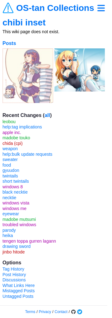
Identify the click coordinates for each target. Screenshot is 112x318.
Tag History (13, 268)
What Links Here (18, 285)
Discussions (14, 279)
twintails (10, 175)
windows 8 (12, 186)
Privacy (45, 312)
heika (7, 235)
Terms (30, 312)
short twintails (15, 181)
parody (9, 230)
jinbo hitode (13, 251)
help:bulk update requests (27, 154)
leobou (9, 121)
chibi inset (23, 22)
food (6, 165)
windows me (14, 208)
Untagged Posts (18, 296)
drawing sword (16, 246)
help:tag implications (22, 126)
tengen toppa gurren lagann (29, 241)
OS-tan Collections (55, 8)
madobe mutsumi (19, 219)
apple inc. (11, 132)
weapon (10, 148)
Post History (14, 274)
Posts (9, 43)
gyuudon (10, 170)
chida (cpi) (12, 143)
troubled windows (19, 224)
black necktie (15, 192)
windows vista (15, 202)
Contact (61, 312)
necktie (9, 197)
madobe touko (16, 137)
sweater (10, 159)
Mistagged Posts (18, 290)
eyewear (10, 213)
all (47, 115)
